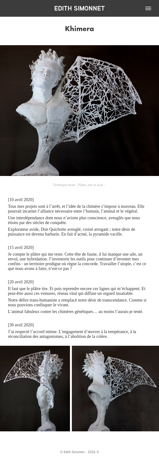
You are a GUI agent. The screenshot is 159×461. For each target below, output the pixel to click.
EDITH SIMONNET (79, 8)
